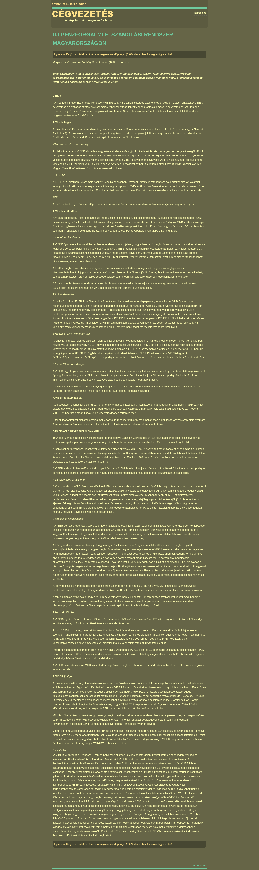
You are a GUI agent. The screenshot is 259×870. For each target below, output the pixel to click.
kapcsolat (200, 12)
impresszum (200, 865)
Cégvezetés (82, 14)
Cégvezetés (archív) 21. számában (87, 62)
